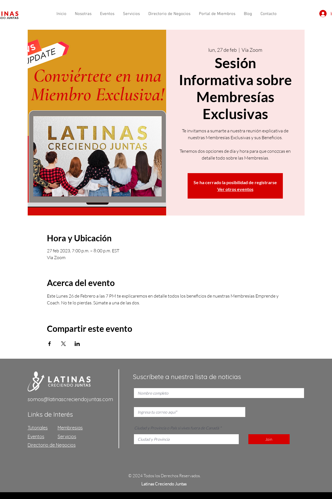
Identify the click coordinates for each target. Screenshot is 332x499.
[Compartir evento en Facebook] (49, 343)
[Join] (269, 439)
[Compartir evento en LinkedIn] (77, 343)
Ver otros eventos (235, 189)
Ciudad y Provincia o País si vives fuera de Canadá (176, 428)
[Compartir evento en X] (63, 343)
